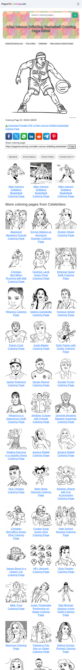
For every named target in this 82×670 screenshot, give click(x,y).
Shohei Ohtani (47, 157)
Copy (71, 146)
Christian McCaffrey (67, 157)
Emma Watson (29, 157)
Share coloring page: (15, 143)
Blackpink (13, 157)
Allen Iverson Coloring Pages (61, 43)
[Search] (50, 15)
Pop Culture (31, 43)
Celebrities (43, 43)
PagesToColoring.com (14, 43)
